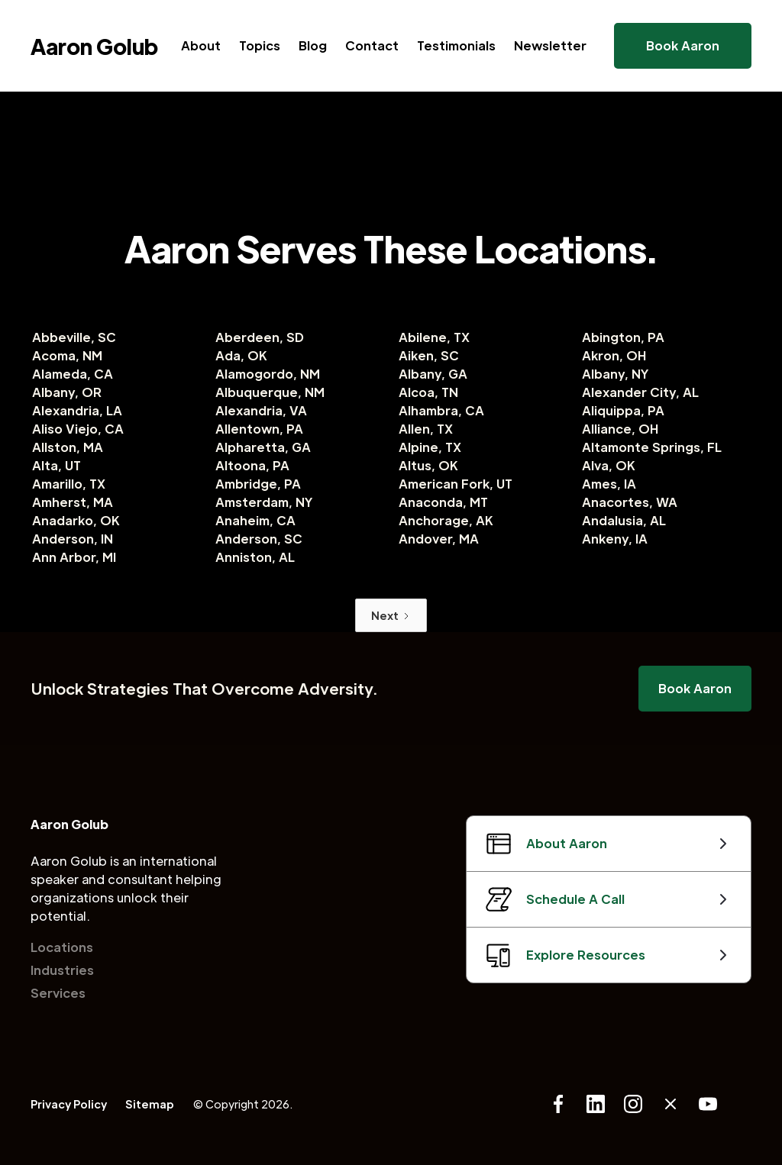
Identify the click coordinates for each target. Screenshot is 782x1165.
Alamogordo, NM (267, 374)
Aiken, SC (429, 355)
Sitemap (149, 1104)
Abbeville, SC (74, 337)
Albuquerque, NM (270, 392)
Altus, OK (428, 465)
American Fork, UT (455, 484)
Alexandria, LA (77, 410)
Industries (62, 970)
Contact (372, 45)
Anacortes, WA (629, 502)
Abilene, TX (434, 337)
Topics (259, 45)
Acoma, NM (67, 355)
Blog (313, 45)
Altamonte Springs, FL (652, 447)
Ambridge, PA (258, 484)
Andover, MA (439, 539)
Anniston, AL (255, 557)
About (201, 45)
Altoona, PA (252, 465)
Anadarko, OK (76, 520)
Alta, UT (56, 465)
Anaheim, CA (255, 520)
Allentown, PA (259, 429)
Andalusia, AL (624, 520)
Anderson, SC (258, 539)
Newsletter (550, 45)
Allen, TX (426, 429)
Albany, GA (433, 374)
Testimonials (456, 45)
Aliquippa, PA (623, 410)
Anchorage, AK (446, 520)
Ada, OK (241, 355)
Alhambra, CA (441, 410)
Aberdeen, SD (259, 337)
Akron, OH (614, 355)
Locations (62, 947)
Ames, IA (609, 484)
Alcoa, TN (428, 392)
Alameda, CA (72, 374)
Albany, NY (615, 374)
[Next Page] (391, 615)
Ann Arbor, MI (74, 557)
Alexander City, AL (640, 392)
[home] (94, 46)
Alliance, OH (620, 429)
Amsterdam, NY (264, 502)
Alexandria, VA (261, 410)
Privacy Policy (69, 1104)
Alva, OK (608, 465)
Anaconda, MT (443, 502)
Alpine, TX (430, 447)
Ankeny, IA (615, 539)
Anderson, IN (72, 539)
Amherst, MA (72, 502)
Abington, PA (623, 337)
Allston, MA (67, 447)
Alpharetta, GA (263, 447)
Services (58, 993)
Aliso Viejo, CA (78, 429)
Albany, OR (67, 392)
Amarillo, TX (68, 484)
